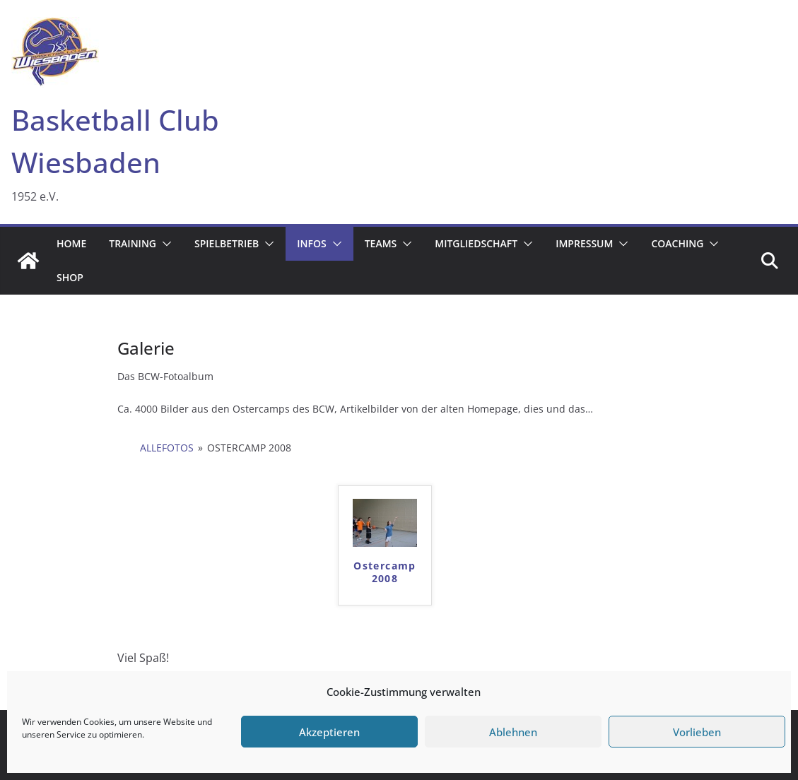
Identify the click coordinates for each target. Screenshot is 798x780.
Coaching (677, 243)
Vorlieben (697, 732)
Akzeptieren (329, 732)
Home (71, 243)
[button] (164, 244)
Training (132, 243)
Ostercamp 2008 (384, 572)
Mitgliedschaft (476, 243)
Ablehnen (513, 732)
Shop (70, 277)
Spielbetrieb (226, 243)
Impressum (584, 243)
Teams (381, 243)
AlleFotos (167, 447)
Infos (311, 243)
